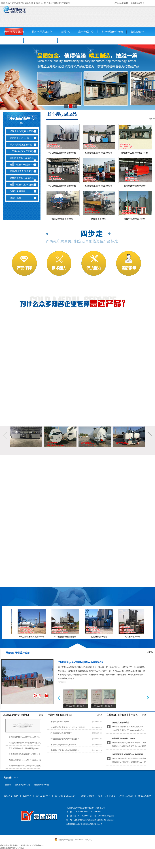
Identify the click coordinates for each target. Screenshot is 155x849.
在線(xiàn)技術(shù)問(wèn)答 (122, 714)
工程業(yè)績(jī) (12, 40)
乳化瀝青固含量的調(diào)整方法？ (65, 739)
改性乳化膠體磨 (18, 191)
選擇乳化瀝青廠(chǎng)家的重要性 (65, 750)
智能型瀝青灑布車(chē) (135, 186)
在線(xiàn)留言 (138, 3)
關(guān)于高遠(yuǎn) (42, 31)
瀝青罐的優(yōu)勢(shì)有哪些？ (63, 744)
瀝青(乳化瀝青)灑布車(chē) (23, 171)
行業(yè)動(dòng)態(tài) (59, 714)
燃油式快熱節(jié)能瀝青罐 (23, 131)
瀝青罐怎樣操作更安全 (60, 722)
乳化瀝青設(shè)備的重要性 (62, 733)
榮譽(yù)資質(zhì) (106, 796)
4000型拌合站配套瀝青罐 (66, 636)
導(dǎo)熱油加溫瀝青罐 (22, 145)
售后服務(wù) (137, 31)
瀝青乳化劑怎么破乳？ (121, 722)
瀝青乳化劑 (16, 198)
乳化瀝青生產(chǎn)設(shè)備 (23, 160)
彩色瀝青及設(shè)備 (20, 138)
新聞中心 (65, 31)
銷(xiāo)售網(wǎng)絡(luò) (41, 40)
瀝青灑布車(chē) (98, 219)
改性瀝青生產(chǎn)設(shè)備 (23, 180)
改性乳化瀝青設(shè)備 (135, 219)
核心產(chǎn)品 (62, 114)
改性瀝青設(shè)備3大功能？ (124, 738)
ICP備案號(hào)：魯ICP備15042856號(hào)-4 (84, 824)
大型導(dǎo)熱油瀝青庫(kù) (24, 151)
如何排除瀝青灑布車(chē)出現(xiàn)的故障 (68, 727)
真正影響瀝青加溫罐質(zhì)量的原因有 (128, 754)
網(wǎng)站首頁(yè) (14, 31)
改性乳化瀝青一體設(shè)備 (24, 165)
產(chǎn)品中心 (86, 31)
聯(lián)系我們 (121, 3)
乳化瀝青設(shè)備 (99, 636)
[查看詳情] (62, 682)
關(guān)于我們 (11, 796)
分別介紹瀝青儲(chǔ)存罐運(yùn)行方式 (25, 743)
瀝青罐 (8, 785)
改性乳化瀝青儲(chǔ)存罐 (23, 185)
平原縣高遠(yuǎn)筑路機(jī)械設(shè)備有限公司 (81, 662)
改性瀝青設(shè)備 (22, 785)
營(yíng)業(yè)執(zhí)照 (75, 706)
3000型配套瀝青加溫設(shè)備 (32, 636)
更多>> (152, 118)
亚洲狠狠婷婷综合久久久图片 (12, 848)
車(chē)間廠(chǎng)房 (112, 31)
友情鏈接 (7, 777)
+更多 (150, 652)
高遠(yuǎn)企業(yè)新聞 (16, 715)
